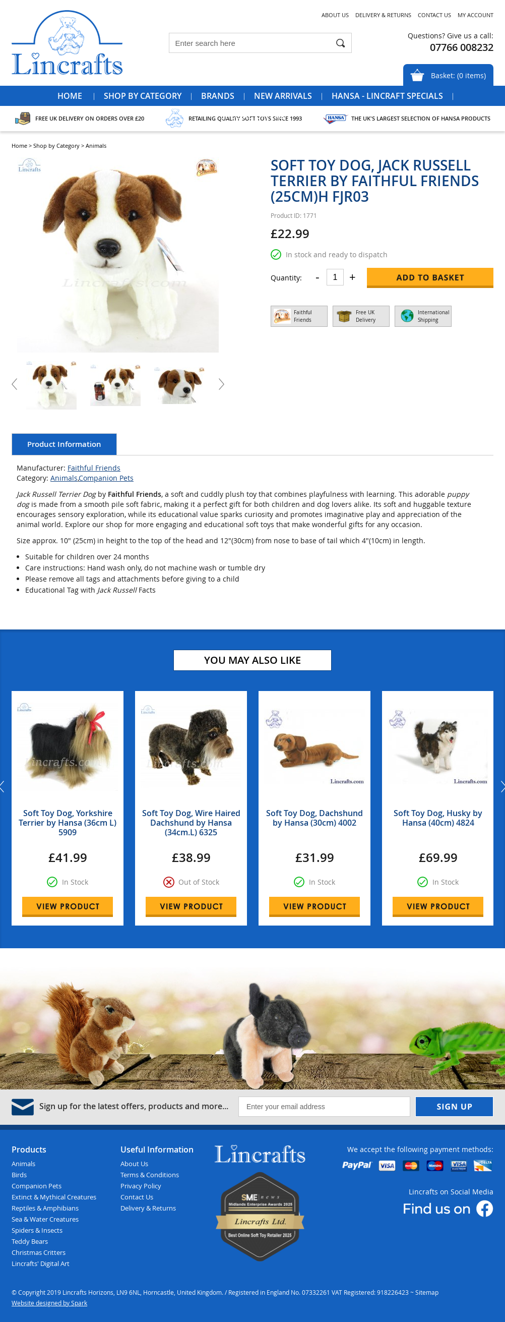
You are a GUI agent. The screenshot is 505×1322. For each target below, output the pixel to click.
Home (69, 95)
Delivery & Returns (383, 15)
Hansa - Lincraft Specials (387, 95)
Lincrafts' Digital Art (41, 1263)
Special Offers (252, 116)
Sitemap (426, 1292)
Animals (64, 478)
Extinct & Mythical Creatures (54, 1196)
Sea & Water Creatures (45, 1219)
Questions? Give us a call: (450, 35)
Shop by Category (142, 95)
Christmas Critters (39, 1252)
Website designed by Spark (49, 1303)
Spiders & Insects (37, 1230)
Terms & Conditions (149, 1174)
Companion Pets (106, 478)
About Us (335, 15)
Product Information (64, 444)
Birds (19, 1174)
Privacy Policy (140, 1185)
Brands (217, 95)
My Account (475, 15)
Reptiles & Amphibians (45, 1208)
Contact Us (434, 15)
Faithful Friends (94, 468)
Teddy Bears (30, 1241)
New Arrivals (283, 95)
